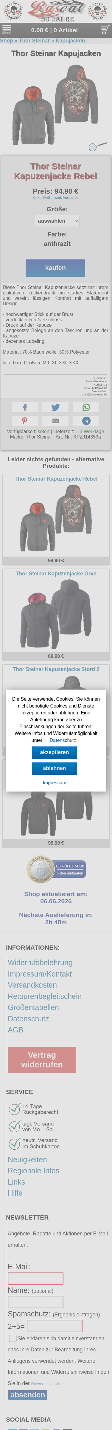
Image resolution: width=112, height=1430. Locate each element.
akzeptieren (54, 752)
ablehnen (54, 768)
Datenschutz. (63, 740)
